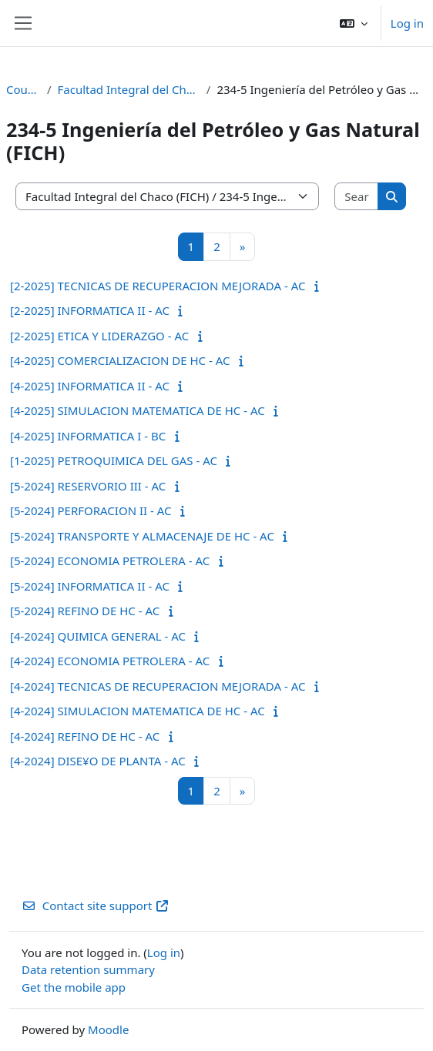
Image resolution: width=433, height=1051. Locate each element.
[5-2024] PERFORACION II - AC (91, 510)
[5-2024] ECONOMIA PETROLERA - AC (110, 560)
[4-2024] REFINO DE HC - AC (84, 736)
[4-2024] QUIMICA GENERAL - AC (98, 636)
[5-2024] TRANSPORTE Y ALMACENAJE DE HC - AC (142, 536)
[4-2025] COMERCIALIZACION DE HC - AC (120, 360)
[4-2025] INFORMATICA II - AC (90, 385)
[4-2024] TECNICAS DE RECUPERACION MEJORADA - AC (157, 686)
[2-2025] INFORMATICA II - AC (90, 310)
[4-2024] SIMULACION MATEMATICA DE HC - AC (137, 710)
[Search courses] (356, 196)
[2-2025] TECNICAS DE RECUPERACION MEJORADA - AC (157, 285)
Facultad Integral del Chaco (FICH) (129, 89)
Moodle (108, 1029)
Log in (407, 23)
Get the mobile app (74, 987)
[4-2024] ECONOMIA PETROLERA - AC (110, 660)
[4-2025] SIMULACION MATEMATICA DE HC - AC (137, 410)
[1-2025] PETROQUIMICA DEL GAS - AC (113, 460)
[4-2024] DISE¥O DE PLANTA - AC (98, 760)
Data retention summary (88, 969)
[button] (354, 23)
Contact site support (96, 905)
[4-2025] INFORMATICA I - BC (88, 435)
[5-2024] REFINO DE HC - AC (84, 610)
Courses (23, 89)
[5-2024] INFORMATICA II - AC (90, 586)
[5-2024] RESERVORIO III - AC (88, 486)
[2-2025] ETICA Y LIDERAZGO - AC (99, 335)
